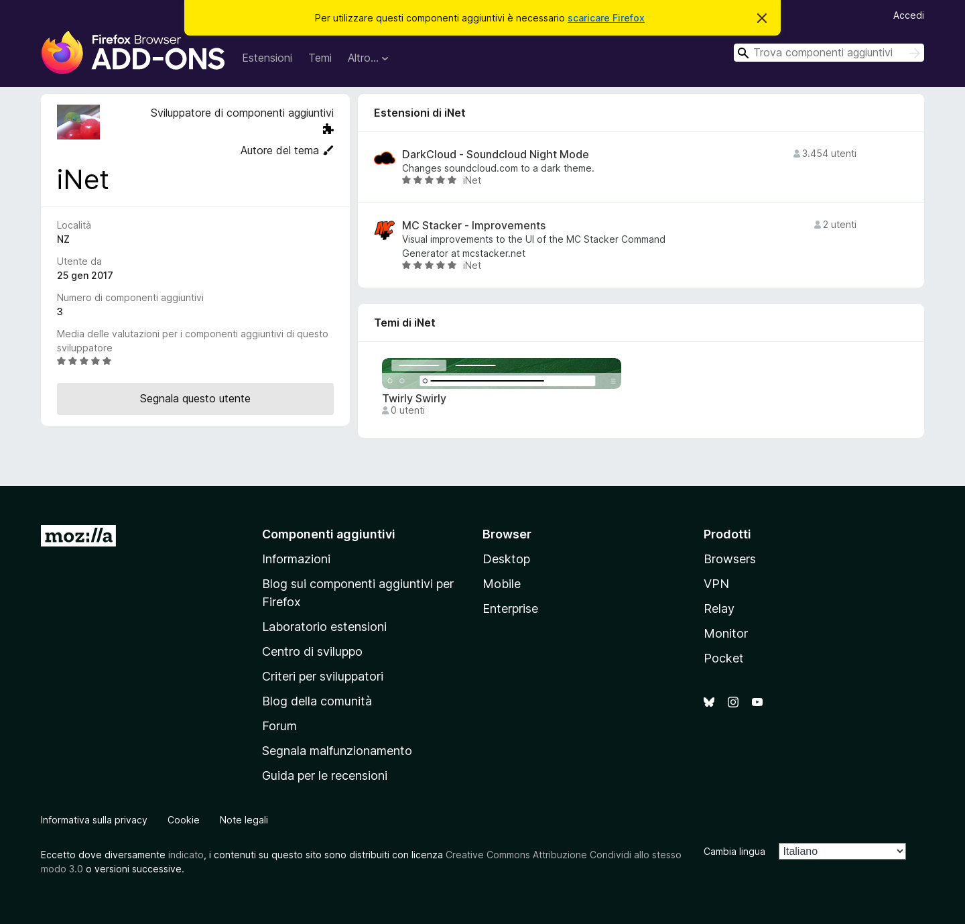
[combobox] (829, 53)
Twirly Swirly (414, 398)
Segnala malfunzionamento (337, 751)
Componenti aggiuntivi (328, 534)
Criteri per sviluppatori (322, 676)
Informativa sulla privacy (94, 819)
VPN (716, 584)
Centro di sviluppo (312, 651)
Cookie (184, 819)
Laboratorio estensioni (324, 627)
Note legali (244, 819)
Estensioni (267, 57)
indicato (186, 854)
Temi (320, 57)
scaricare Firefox (606, 17)
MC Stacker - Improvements (473, 225)
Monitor (726, 633)
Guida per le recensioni (324, 775)
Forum (279, 726)
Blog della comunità (317, 701)
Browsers (730, 559)
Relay (719, 608)
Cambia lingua (734, 851)
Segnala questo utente (195, 398)
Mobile (501, 584)
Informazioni (296, 559)
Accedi (908, 15)
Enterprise (510, 608)
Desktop (506, 559)
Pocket (724, 658)
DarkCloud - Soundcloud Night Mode (495, 154)
